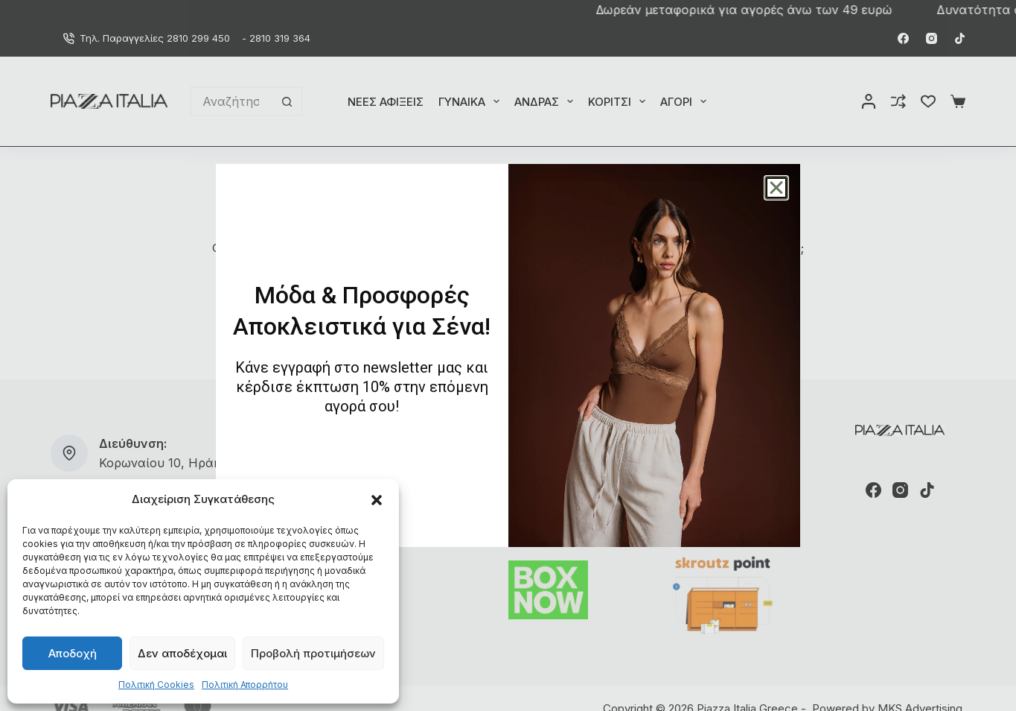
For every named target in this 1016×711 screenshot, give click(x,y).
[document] (508, 355)
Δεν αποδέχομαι (182, 653)
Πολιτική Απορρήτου (245, 684)
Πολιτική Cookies (156, 684)
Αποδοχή (72, 653)
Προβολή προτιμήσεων (313, 653)
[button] (376, 500)
